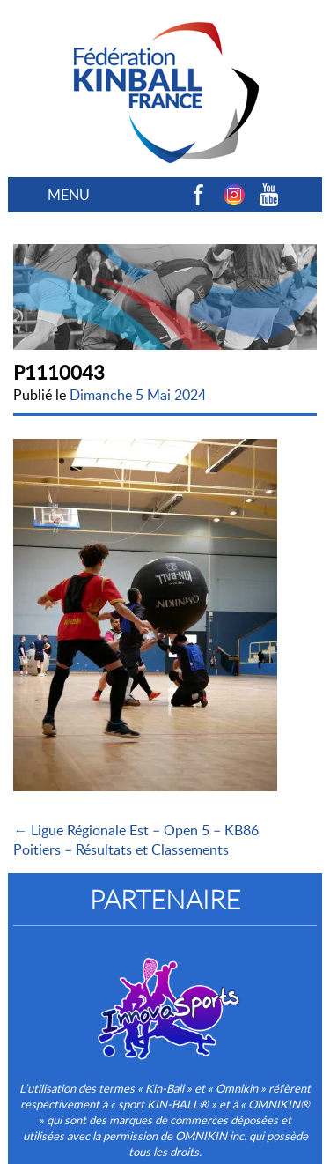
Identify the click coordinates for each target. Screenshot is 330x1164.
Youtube (269, 194)
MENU (69, 194)
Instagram (234, 194)
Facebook (198, 194)
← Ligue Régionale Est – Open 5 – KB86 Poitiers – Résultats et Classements (136, 839)
